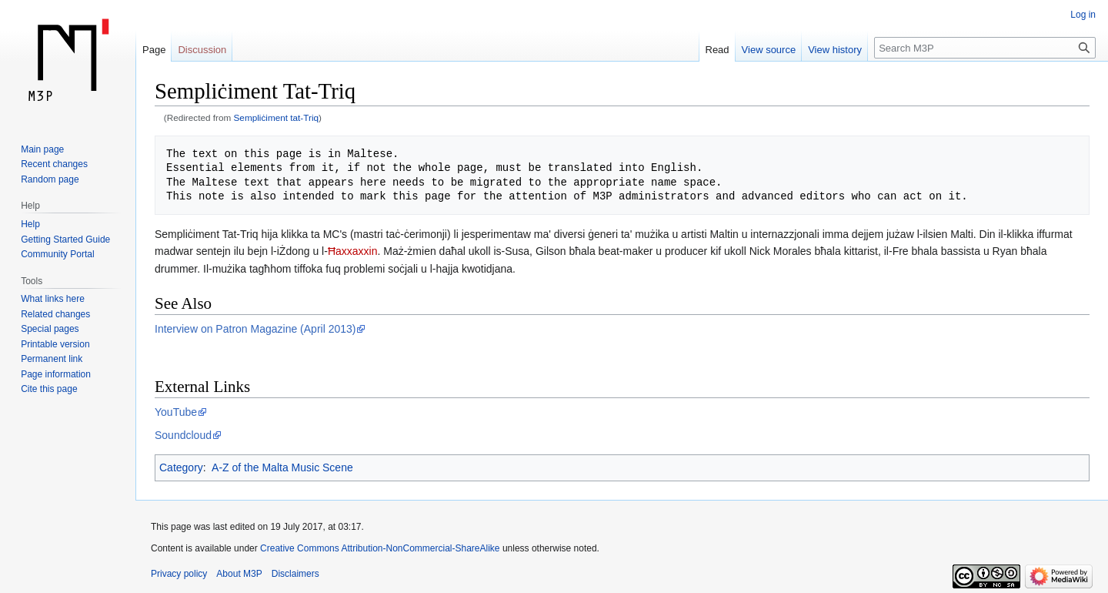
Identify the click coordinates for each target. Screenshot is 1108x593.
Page (153, 49)
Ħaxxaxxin (353, 251)
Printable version (55, 344)
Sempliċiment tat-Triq (276, 117)
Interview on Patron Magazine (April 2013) (255, 329)
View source (769, 49)
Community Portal (57, 254)
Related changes (55, 314)
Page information (56, 374)
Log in (1083, 14)
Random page (49, 179)
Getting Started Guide (65, 239)
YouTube (176, 412)
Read (717, 49)
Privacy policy (179, 573)
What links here (53, 298)
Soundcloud (183, 435)
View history (835, 49)
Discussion (202, 49)
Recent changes (54, 164)
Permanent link (51, 358)
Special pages (49, 328)
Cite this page (49, 389)
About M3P (239, 573)
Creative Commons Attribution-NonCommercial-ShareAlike (379, 548)
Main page (42, 149)
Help (30, 224)
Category (181, 467)
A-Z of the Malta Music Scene (282, 467)
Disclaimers (295, 573)
